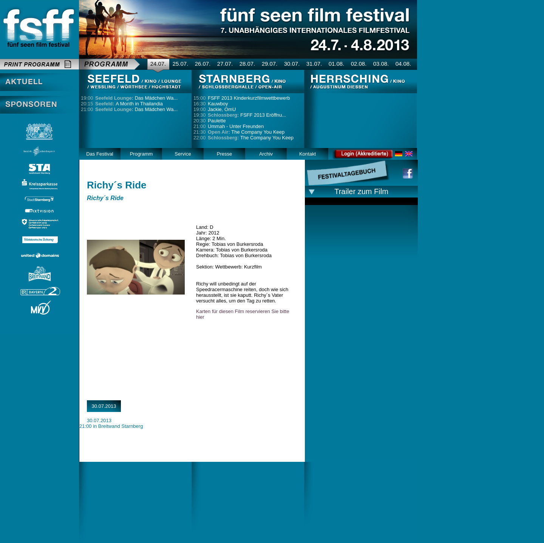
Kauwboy (218, 103)
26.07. (203, 63)
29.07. (270, 63)
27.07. (225, 63)
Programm (141, 154)
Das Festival (99, 154)
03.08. (381, 63)
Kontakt (307, 154)
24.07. (158, 63)
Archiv (266, 154)
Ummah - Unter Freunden (236, 126)
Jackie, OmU (222, 109)
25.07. (181, 63)
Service (183, 154)
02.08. (359, 63)
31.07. (314, 63)
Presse (224, 154)
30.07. (292, 63)
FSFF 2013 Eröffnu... (247, 115)
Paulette (217, 120)
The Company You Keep (246, 132)
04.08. (403, 63)
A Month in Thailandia (129, 103)
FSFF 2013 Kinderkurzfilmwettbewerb (249, 98)
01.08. (337, 63)
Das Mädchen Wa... (136, 98)
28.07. (247, 63)
